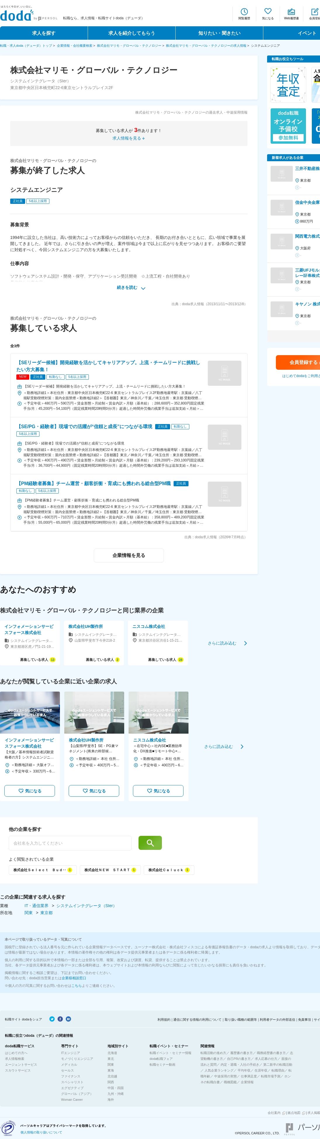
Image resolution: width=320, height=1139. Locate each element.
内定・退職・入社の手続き (240, 1064)
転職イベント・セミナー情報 (170, 1053)
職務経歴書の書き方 (271, 1053)
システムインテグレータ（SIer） (86, 905)
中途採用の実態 (225, 1076)
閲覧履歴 (244, 18)
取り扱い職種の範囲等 (241, 1019)
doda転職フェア (161, 1058)
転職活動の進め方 (213, 1053)
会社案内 (274, 1112)
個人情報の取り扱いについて (41, 1132)
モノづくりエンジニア (77, 1058)
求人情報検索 (14, 1058)
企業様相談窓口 (74, 978)
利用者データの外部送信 (277, 1019)
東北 (111, 1058)
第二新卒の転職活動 (277, 1064)
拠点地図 (294, 1112)
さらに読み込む (222, 642)
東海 (111, 1070)
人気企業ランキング (219, 1070)
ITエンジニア (70, 1053)
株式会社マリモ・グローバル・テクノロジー (129, 45)
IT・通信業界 (37, 905)
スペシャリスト (72, 1082)
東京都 (46, 912)
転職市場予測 (270, 1076)
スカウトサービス (18, 1070)
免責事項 (304, 1019)
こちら (76, 986)
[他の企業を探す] (70, 843)
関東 (29, 912)
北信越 (112, 1076)
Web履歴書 (291, 18)
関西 (111, 1082)
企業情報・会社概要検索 (74, 45)
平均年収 (244, 1070)
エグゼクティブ (72, 1088)
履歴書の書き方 (241, 1053)
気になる (268, 18)
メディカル (69, 1064)
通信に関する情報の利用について (197, 1019)
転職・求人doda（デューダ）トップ (26, 45)
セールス (67, 1070)
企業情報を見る (129, 555)
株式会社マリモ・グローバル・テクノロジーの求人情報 (206, 45)
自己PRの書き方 (239, 1058)
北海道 (112, 1053)
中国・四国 (116, 1088)
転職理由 (277, 1070)
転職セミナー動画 (162, 1064)
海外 (111, 1099)
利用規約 (164, 1019)
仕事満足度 (249, 1076)
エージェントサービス (21, 1064)
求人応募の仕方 (266, 1058)
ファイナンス (70, 1076)
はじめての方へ (16, 1053)
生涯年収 (261, 1070)
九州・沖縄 (116, 1093)
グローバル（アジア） (77, 1093)
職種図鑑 (230, 1082)
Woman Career (72, 1099)
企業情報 (247, 1082)
